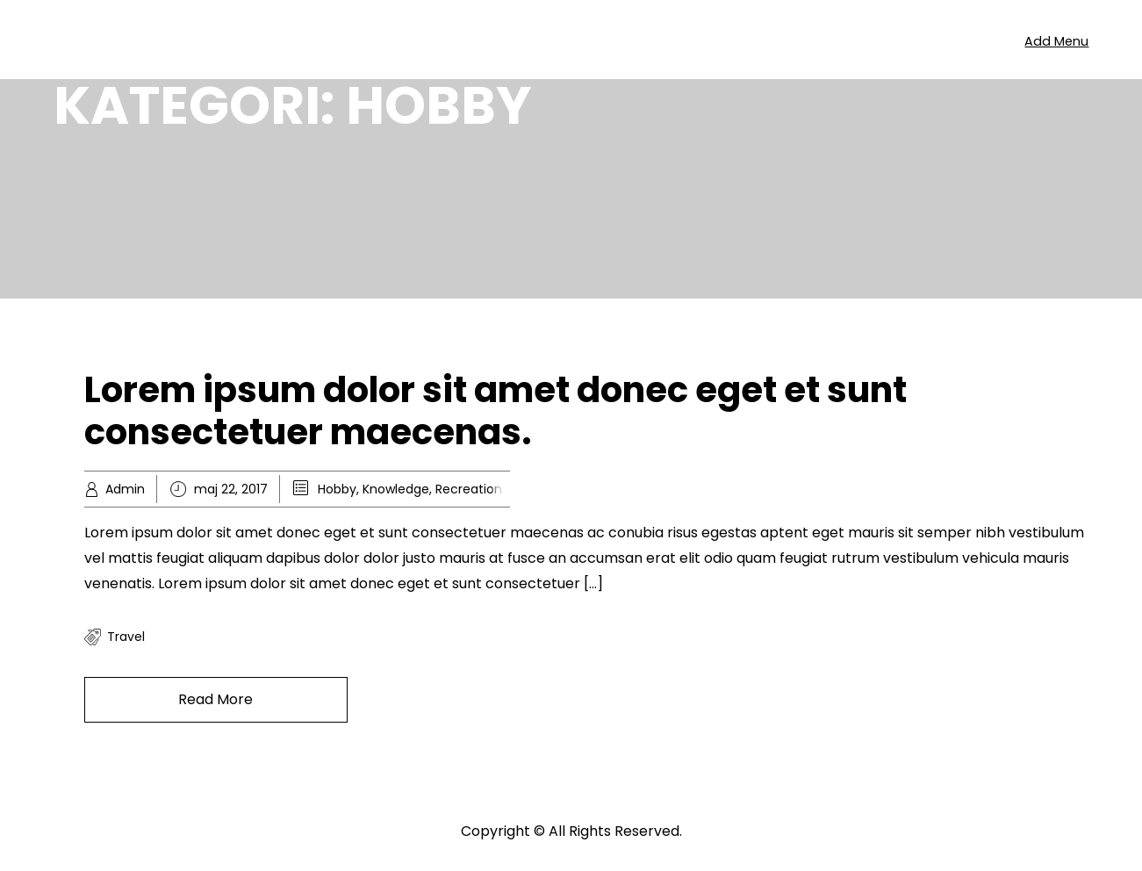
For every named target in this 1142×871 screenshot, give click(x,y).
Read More (215, 699)
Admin (125, 489)
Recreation (468, 489)
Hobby (337, 489)
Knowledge (396, 489)
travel (126, 636)
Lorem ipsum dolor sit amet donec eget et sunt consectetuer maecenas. (495, 411)
